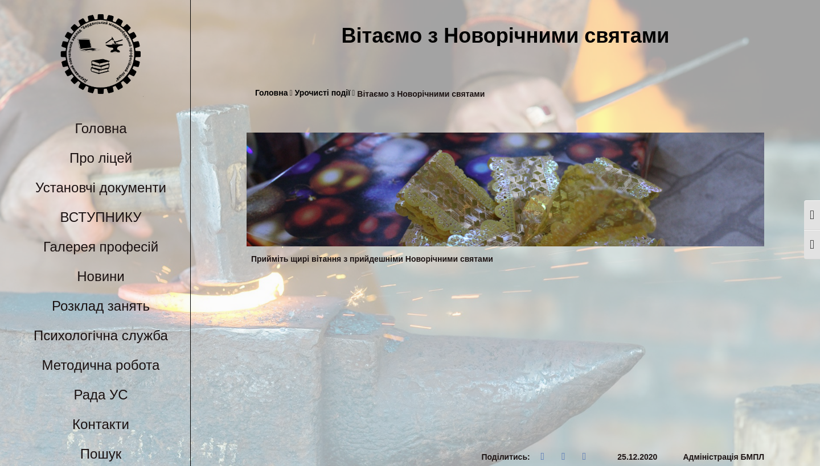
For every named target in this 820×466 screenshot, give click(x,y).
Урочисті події (325, 93)
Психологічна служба (101, 335)
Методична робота (101, 365)
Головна (100, 128)
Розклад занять (101, 306)
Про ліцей (100, 158)
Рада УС (100, 394)
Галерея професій (100, 246)
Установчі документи (100, 187)
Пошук (100, 453)
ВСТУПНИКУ (101, 217)
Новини (101, 276)
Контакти (100, 424)
